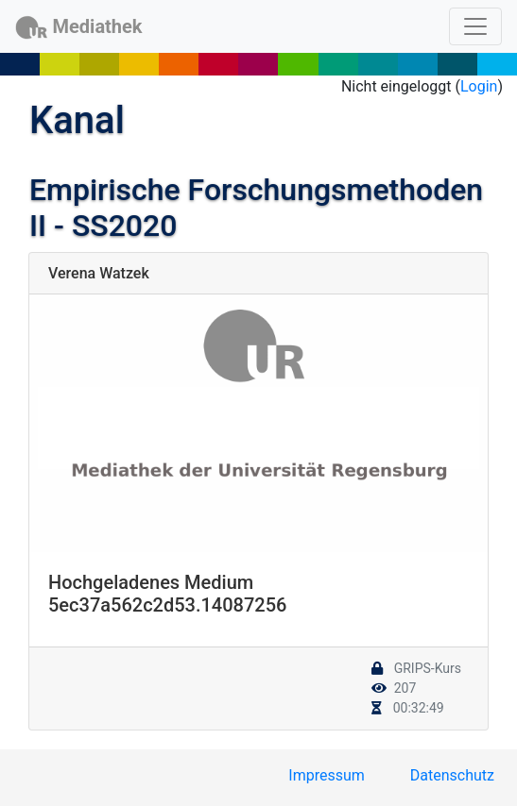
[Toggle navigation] (475, 26)
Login (478, 86)
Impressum (326, 775)
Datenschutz (452, 775)
